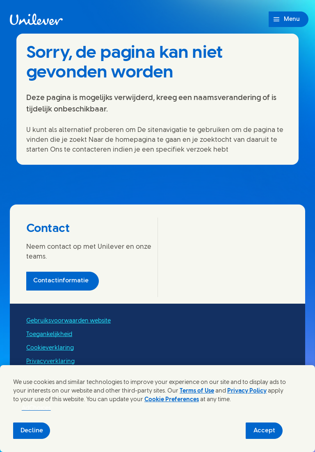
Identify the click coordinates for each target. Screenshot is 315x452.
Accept (264, 430)
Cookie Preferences (171, 400)
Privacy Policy (247, 391)
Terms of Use (197, 391)
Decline (32, 430)
